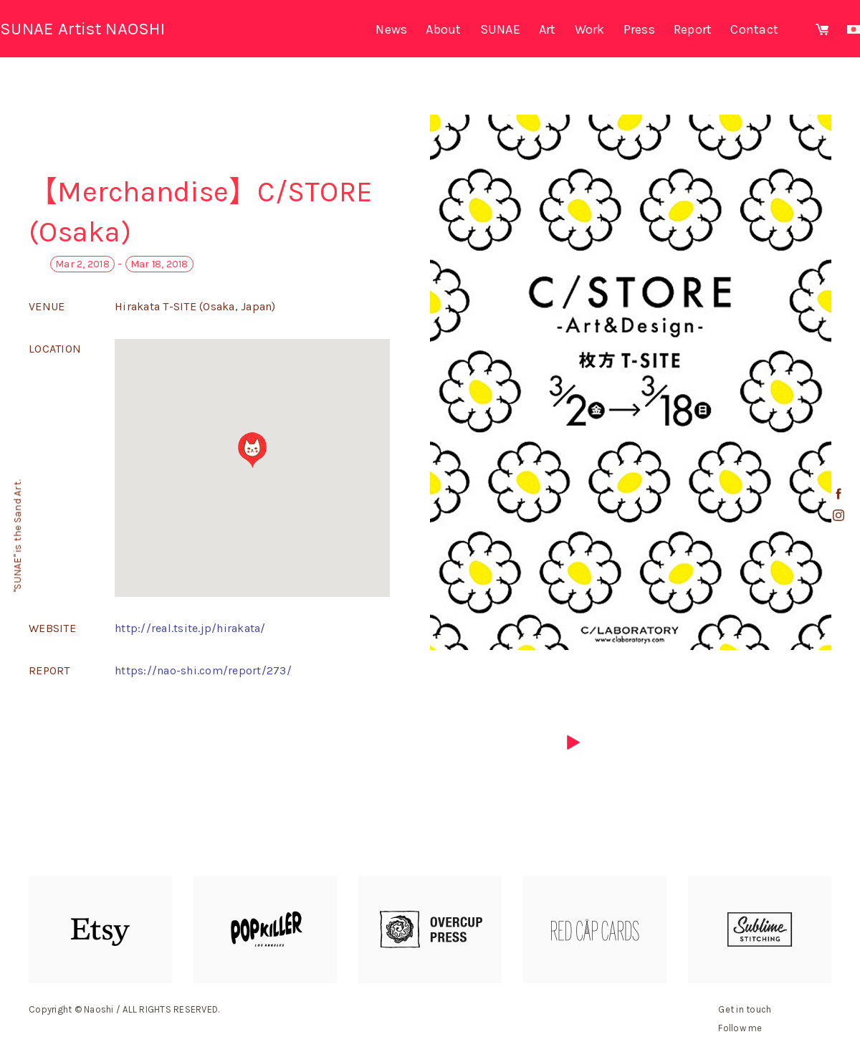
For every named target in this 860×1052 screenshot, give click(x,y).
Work (590, 29)
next (573, 742)
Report (693, 29)
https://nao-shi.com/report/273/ (203, 670)
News (391, 29)
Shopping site (822, 29)
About (443, 29)
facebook (838, 493)
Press (639, 29)
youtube (838, 536)
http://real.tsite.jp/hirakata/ (190, 628)
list (430, 742)
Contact (754, 29)
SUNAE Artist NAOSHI (82, 29)
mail (838, 558)
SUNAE (500, 29)
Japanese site (853, 29)
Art (547, 29)
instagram (838, 515)
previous (286, 742)
